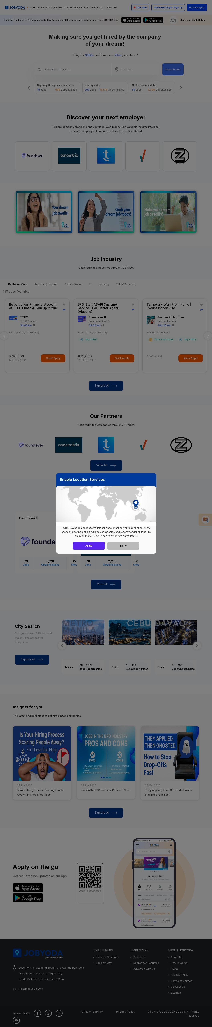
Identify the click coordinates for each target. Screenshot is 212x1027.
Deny (123, 545)
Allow (88, 545)
